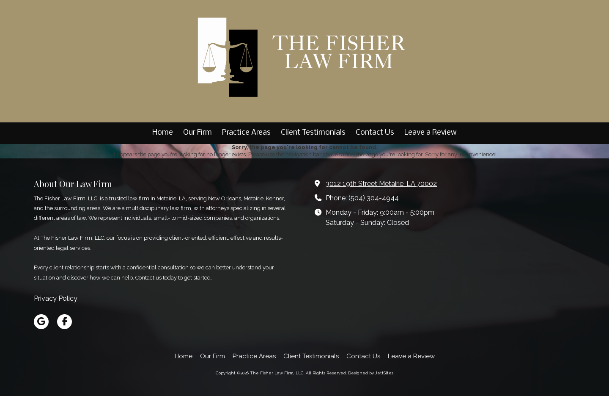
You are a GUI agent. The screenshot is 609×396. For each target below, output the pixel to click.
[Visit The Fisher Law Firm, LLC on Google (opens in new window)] (41, 321)
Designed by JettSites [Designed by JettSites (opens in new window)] (370, 373)
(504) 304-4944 (373, 198)
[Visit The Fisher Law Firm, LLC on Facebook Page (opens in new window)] (64, 321)
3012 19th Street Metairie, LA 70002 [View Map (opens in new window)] (381, 184)
